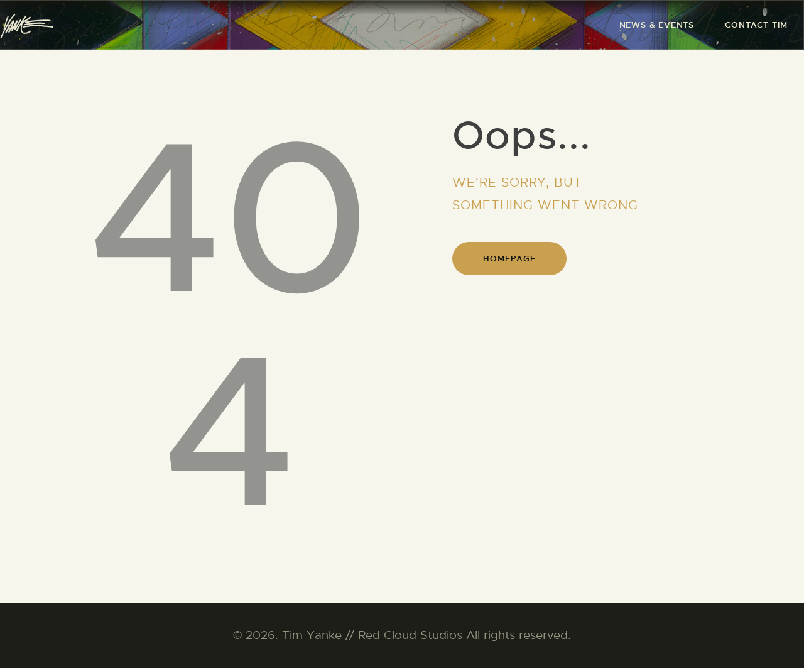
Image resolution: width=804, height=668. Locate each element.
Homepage (509, 258)
